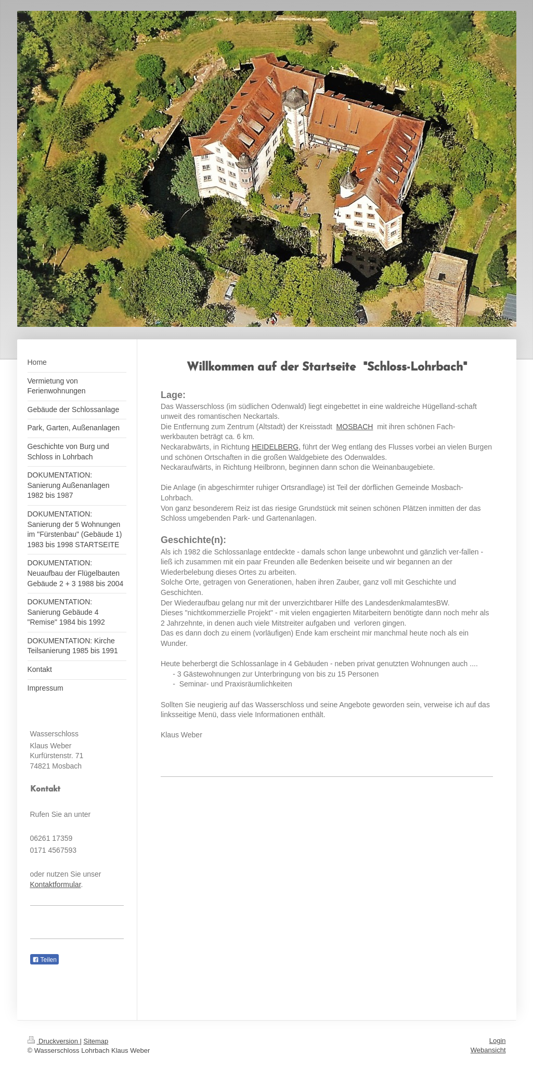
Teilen (44, 959)
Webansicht (488, 1050)
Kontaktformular (55, 884)
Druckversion (54, 1041)
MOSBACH (354, 426)
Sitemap (96, 1041)
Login (497, 1040)
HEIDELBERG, (276, 447)
